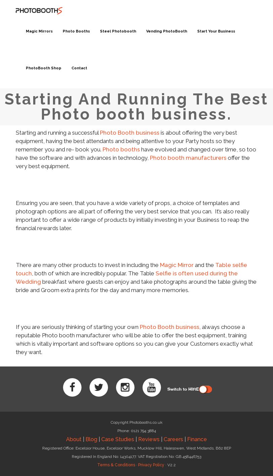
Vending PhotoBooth (166, 31)
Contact (79, 68)
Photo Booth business (129, 132)
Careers (173, 439)
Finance (197, 439)
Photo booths (121, 149)
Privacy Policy (151, 465)
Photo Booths (76, 31)
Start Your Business (216, 31)
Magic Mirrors (39, 31)
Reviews (149, 439)
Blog (91, 439)
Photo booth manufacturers (188, 157)
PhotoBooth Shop (43, 68)
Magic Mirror (177, 265)
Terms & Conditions (116, 465)
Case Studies (117, 439)
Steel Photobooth (118, 31)
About (73, 439)
